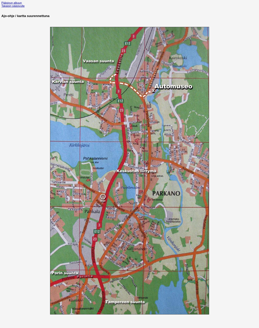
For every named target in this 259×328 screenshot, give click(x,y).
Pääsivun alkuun (11, 2)
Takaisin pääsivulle (13, 6)
